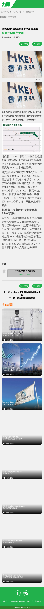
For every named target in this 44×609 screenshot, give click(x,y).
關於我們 (6, 601)
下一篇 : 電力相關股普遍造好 (22, 298)
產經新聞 (30, 12)
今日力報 (17, 12)
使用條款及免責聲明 (18, 601)
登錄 (28, 274)
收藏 (26, 44)
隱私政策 (30, 601)
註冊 (21, 274)
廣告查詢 (38, 601)
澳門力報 (5, 12)
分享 (39, 44)
